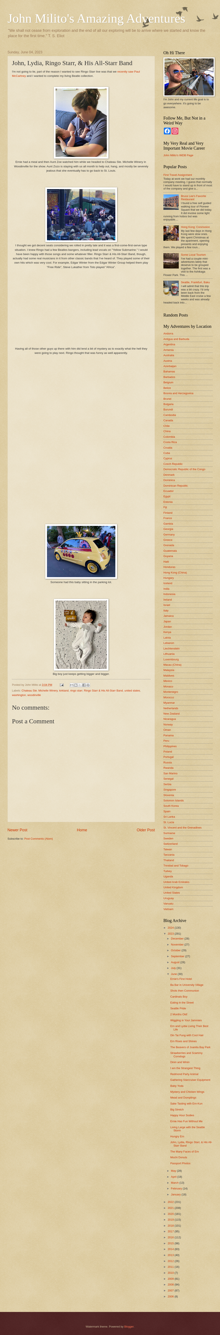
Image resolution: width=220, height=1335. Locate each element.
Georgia (168, 529)
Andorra (168, 333)
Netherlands (170, 708)
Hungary (168, 577)
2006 (171, 1296)
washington (19, 695)
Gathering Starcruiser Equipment (190, 1079)
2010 (171, 1272)
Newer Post (17, 830)
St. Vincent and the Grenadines (182, 827)
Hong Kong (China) (175, 572)
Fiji (165, 507)
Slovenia (168, 795)
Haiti (166, 561)
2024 (171, 927)
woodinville (34, 695)
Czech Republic (173, 463)
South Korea (171, 805)
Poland (167, 751)
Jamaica (168, 615)
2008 (171, 1284)
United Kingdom (173, 887)
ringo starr (76, 690)
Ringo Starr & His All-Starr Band (103, 690)
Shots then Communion (184, 990)
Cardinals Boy (178, 996)
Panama (168, 735)
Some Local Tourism (193, 254)
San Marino (170, 773)
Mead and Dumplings (183, 1097)
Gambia (168, 523)
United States (171, 892)
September (178, 956)
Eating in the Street (182, 1002)
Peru (166, 740)
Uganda (168, 876)
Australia (168, 355)
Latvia (167, 637)
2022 (171, 1202)
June (174, 974)
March (175, 1182)
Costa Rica (170, 442)
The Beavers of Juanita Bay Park (190, 1047)
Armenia (168, 350)
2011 (171, 1266)
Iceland (167, 583)
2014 (171, 1249)
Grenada (168, 545)
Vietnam (168, 909)
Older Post (146, 830)
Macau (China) (172, 664)
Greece (167, 539)
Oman (167, 729)
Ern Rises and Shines (183, 1041)
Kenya (167, 632)
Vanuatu (168, 903)
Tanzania (169, 854)
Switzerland (170, 843)
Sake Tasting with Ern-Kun (186, 1103)
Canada (168, 420)
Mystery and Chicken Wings (187, 1091)
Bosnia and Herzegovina (178, 393)
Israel (166, 605)
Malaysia (168, 670)
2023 (171, 933)
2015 (171, 1243)
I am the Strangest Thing (185, 1068)
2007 (171, 1290)
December (177, 938)
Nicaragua (169, 719)
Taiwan (167, 849)
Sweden (168, 838)
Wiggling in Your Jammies (186, 1020)
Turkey (167, 871)
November (177, 944)
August (175, 962)
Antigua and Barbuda (176, 339)
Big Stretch (177, 1109)
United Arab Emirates (176, 882)
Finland (167, 512)
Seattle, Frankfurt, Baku (195, 282)
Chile (166, 425)
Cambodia (169, 415)
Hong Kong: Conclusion (195, 227)
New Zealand (171, 713)
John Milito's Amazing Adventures (96, 18)
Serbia (167, 784)
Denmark (169, 474)
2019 (171, 1219)
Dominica (169, 480)
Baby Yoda (176, 1085)
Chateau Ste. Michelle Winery (40, 690)
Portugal (168, 757)
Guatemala (170, 550)
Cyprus (167, 458)
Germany (169, 534)
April (174, 1176)
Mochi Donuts (178, 1157)
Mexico (167, 681)
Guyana (168, 556)
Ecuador (168, 491)
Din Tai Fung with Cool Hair (187, 1035)
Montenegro (170, 691)
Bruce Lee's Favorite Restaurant (193, 197)
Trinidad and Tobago (175, 865)
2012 (171, 1261)
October (176, 950)
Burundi (168, 409)
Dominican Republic (175, 485)
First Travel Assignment (177, 175)
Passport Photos (180, 1163)
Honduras (169, 567)
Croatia (167, 447)
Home (82, 830)
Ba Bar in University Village (186, 984)
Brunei (167, 398)
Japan (167, 621)
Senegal (168, 778)
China (167, 431)
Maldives (168, 675)
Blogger (129, 1326)
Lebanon (168, 643)
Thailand (168, 860)
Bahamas (169, 371)
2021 (171, 1208)
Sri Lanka (169, 816)
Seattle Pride (178, 1008)
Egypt (166, 496)
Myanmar (169, 702)
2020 (171, 1213)
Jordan (167, 626)
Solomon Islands (173, 800)
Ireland (167, 599)
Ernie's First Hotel (181, 978)
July (173, 968)
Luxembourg (171, 659)
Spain (166, 811)
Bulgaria (168, 404)
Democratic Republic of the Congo (184, 469)
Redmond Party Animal (184, 1074)
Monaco (168, 686)
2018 (171, 1225)
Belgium (168, 382)
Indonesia (169, 594)
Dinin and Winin (179, 1062)
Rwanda (168, 767)
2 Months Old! (178, 1014)
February (177, 1188)
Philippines (170, 746)
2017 (171, 1231)
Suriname (169, 833)
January (176, 1194)
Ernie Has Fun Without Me (186, 1121)
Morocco (168, 697)
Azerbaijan (169, 366)
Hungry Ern (177, 1136)
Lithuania (169, 653)
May (174, 1170)
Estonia (168, 501)
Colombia (169, 436)
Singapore (169, 789)
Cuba (166, 453)
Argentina (169, 344)
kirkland (64, 690)
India (166, 588)
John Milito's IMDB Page (178, 155)
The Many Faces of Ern (184, 1151)
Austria (167, 360)
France (167, 518)
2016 (171, 1237)
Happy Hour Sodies (182, 1115)
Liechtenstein (171, 648)
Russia (167, 762)
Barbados (169, 377)
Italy (166, 610)
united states (132, 690)
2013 (171, 1255)
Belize (167, 388)
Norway (168, 724)
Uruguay (168, 898)
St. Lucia (168, 822)
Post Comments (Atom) (38, 838)
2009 (171, 1278)
